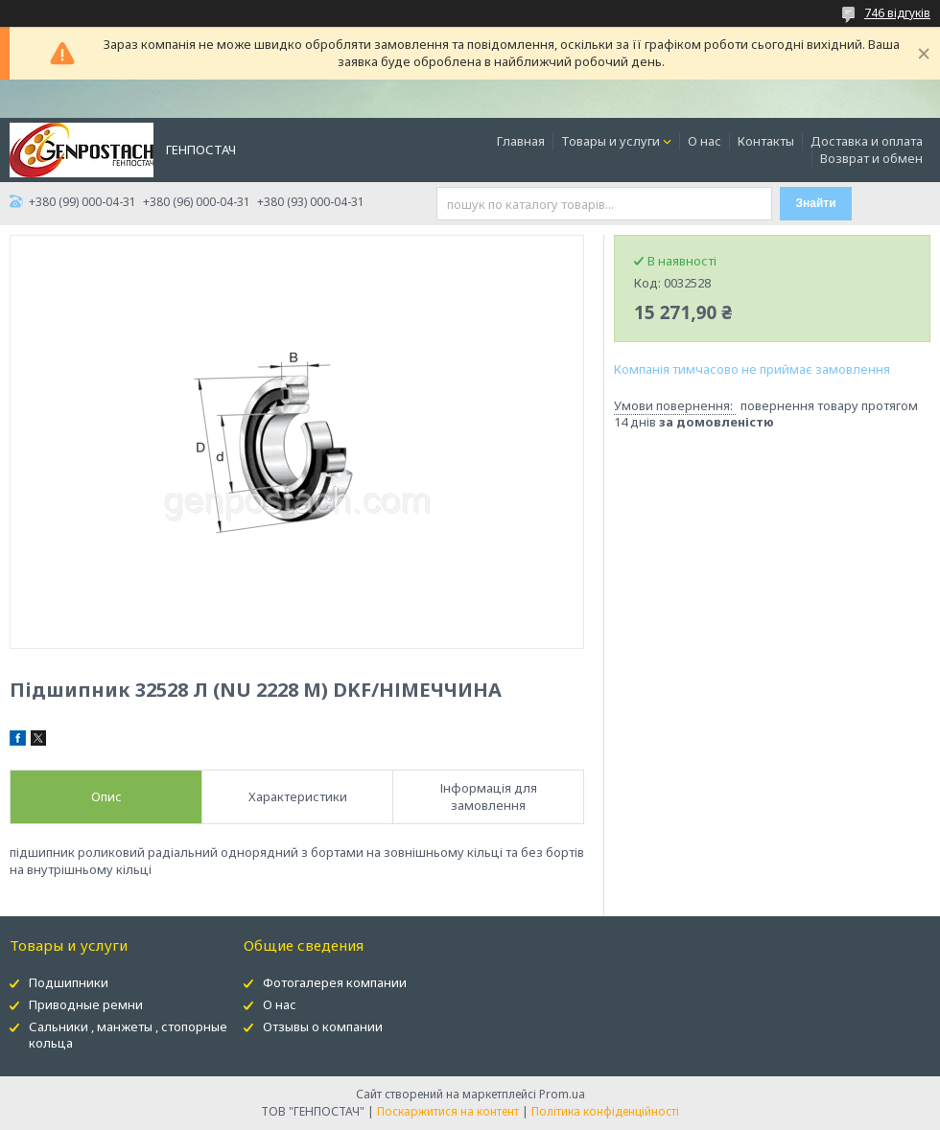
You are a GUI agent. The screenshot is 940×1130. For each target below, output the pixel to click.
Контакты (766, 141)
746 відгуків (897, 13)
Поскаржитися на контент (448, 1111)
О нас (704, 141)
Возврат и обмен (871, 158)
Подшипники (68, 982)
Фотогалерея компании (335, 982)
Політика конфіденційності (605, 1111)
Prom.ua (562, 1094)
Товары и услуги (610, 141)
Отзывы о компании (323, 1026)
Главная (521, 141)
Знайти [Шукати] (816, 203)
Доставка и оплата (867, 141)
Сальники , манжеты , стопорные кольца (128, 1034)
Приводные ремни (86, 1004)
